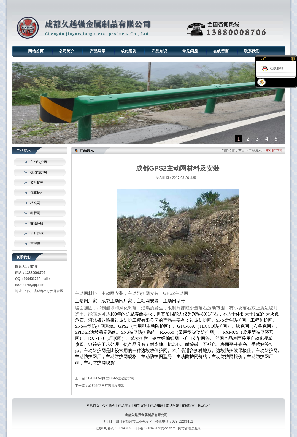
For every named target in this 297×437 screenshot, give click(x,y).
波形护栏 (37, 182)
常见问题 (190, 51)
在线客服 (276, 68)
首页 (241, 150)
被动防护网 (38, 172)
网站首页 (36, 51)
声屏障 (35, 244)
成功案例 (128, 51)
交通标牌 (37, 223)
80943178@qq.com (29, 285)
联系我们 (252, 51)
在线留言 (221, 51)
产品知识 (159, 51)
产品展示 (97, 51)
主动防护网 (38, 162)
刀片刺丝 (37, 233)
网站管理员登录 (189, 428)
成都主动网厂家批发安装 (106, 386)
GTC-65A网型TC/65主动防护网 (111, 378)
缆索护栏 (37, 193)
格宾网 (35, 203)
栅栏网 (35, 213)
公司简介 (66, 51)
